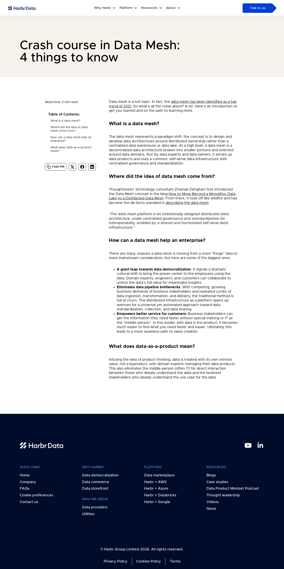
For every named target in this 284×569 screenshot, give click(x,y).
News (211, 509)
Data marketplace (159, 475)
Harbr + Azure (156, 488)
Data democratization (100, 475)
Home (25, 475)
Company (28, 482)
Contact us (29, 502)
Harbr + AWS (155, 482)
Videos (212, 502)
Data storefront (95, 488)
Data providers (94, 507)
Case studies (217, 482)
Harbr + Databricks (160, 495)
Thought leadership (223, 495)
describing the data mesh (187, 203)
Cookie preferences (36, 495)
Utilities (88, 514)
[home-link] (22, 8)
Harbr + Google (157, 502)
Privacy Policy (115, 561)
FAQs (24, 488)
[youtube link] (248, 445)
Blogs (211, 475)
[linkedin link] (260, 445)
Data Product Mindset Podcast (232, 488)
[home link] (41, 445)
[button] (107, 7)
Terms (175, 561)
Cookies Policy (148, 561)
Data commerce (95, 482)
